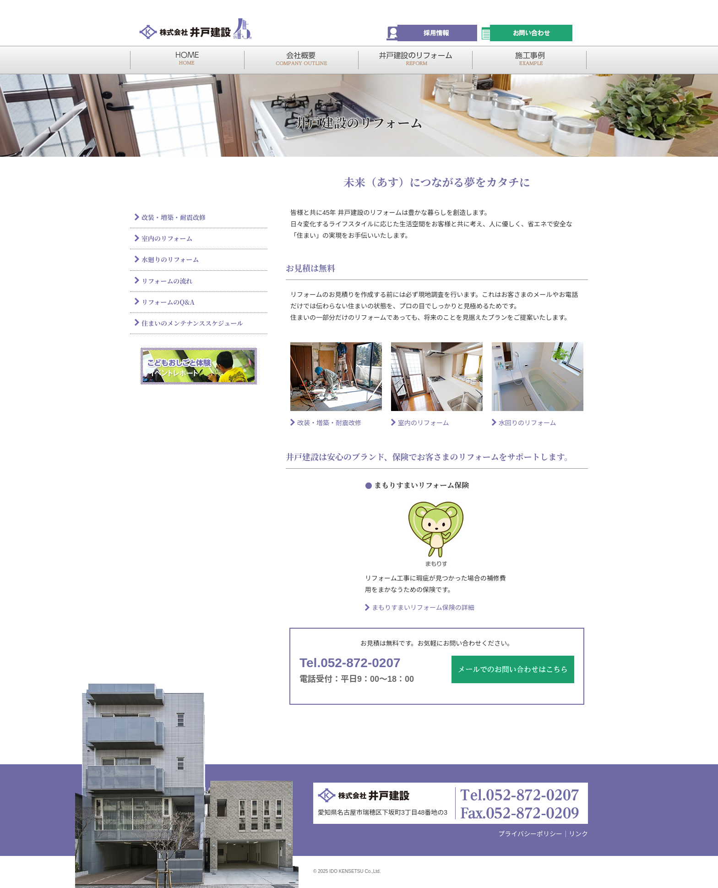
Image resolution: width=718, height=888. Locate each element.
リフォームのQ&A (168, 302)
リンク (578, 834)
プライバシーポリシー (530, 834)
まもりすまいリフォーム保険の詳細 (423, 607)
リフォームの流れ (166, 280)
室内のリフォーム (423, 423)
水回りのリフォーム (527, 423)
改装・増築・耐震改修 (329, 423)
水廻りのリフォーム (170, 259)
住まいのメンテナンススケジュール (192, 323)
